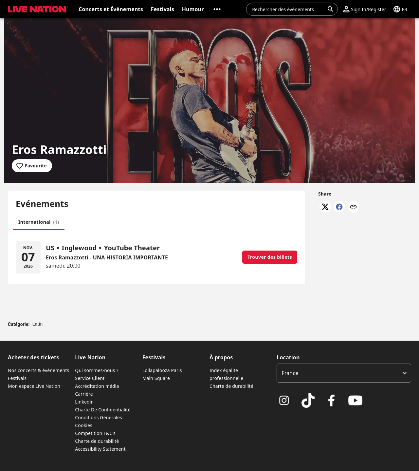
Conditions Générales (98, 417)
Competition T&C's (95, 433)
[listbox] (344, 373)
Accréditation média (97, 386)
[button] (217, 9)
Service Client (89, 378)
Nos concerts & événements (38, 370)
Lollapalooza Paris (162, 370)
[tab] (38, 222)
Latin (37, 324)
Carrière (84, 394)
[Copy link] (353, 207)
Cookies (83, 425)
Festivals (17, 378)
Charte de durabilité (97, 441)
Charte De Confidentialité (102, 409)
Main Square (156, 378)
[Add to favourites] (32, 165)
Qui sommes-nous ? (96, 370)
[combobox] (288, 9)
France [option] (290, 373)
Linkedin (84, 402)
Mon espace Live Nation (34, 386)
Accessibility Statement (100, 449)
